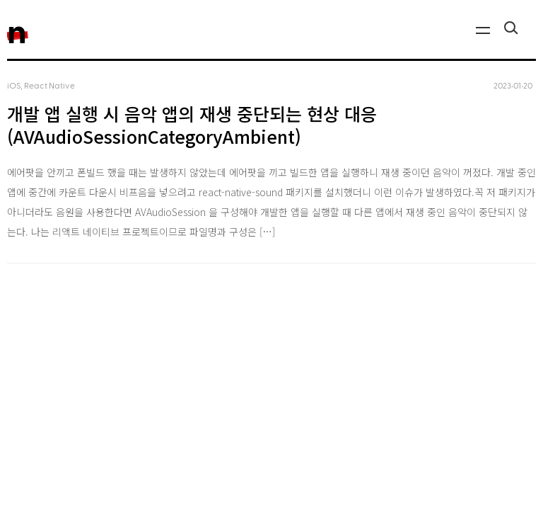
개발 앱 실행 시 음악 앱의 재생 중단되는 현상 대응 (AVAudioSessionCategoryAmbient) (192, 125)
